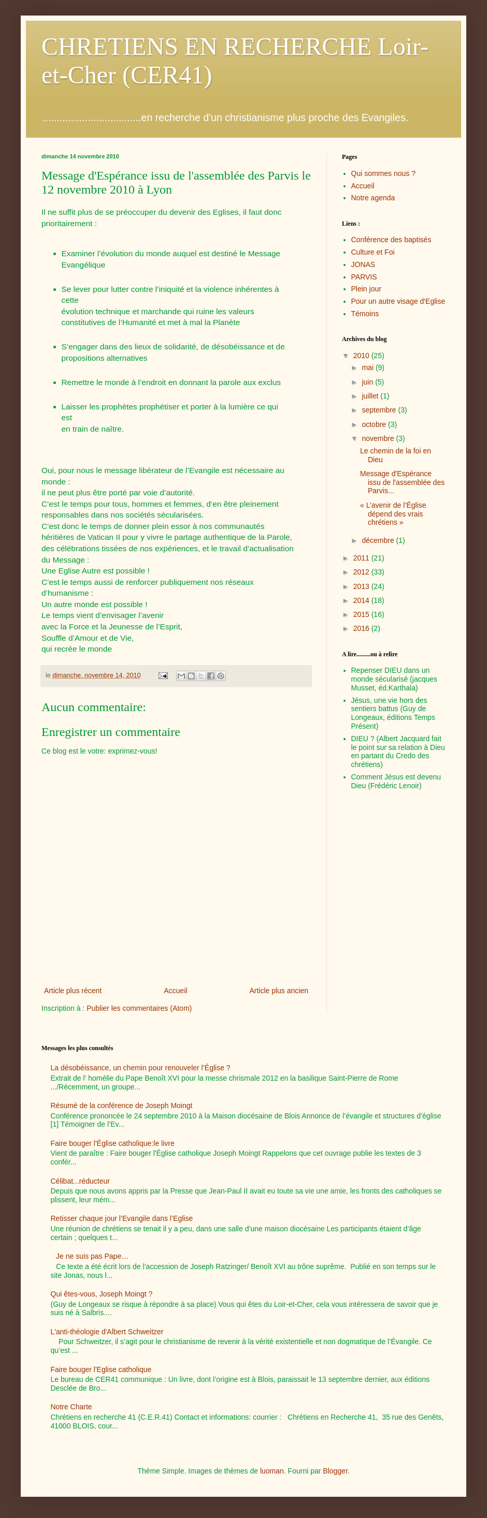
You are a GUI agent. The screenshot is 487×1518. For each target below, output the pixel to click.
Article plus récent (73, 990)
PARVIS (364, 277)
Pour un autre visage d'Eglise (398, 301)
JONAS (363, 264)
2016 (362, 628)
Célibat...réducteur (80, 1181)
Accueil (175, 990)
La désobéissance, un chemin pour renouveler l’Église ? (141, 1068)
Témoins (365, 314)
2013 (362, 586)
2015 (362, 614)
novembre (379, 438)
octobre (375, 424)
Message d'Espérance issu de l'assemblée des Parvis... (402, 482)
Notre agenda (373, 198)
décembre (379, 540)
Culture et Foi (373, 252)
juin (368, 382)
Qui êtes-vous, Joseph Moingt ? (102, 1294)
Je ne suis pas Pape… (92, 1256)
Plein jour (366, 289)
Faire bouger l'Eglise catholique (101, 1369)
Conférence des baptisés (391, 239)
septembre (380, 410)
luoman (272, 1471)
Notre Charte (71, 1407)
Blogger (335, 1471)
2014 (362, 600)
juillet (371, 396)
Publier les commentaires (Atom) (139, 1008)
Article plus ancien (278, 990)
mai (368, 367)
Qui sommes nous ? (383, 173)
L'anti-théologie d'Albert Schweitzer (107, 1332)
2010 (362, 355)
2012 (362, 572)
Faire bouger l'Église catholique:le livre (113, 1143)
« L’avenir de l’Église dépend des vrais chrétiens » (393, 514)
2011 (362, 558)
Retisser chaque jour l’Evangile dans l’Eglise (122, 1218)
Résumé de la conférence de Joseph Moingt (122, 1105)
